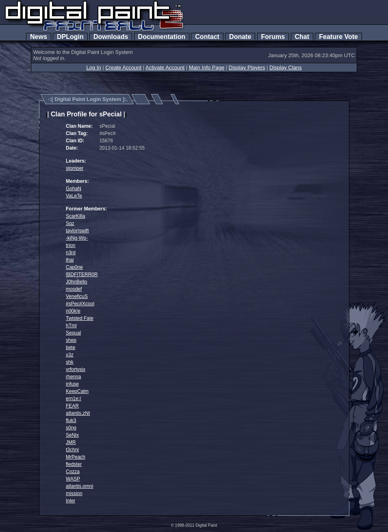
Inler (70, 501)
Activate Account (164, 67)
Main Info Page (206, 67)
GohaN (73, 188)
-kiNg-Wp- (77, 238)
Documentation (161, 36)
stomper (74, 168)
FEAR (72, 406)
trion (70, 245)
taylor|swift (77, 231)
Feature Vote (338, 36)
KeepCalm (77, 391)
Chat (302, 36)
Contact (207, 36)
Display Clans (285, 67)
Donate (240, 36)
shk (70, 362)
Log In (93, 67)
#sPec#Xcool (80, 304)
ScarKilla (75, 216)
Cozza (73, 471)
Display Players (247, 67)
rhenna (73, 377)
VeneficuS (77, 296)
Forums (273, 36)
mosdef (74, 289)
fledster (74, 464)
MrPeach (75, 457)
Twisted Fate (79, 318)
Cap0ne (74, 267)
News (38, 36)
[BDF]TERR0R (82, 274)
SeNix (72, 435)
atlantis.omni (79, 486)
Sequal (73, 333)
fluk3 (71, 420)
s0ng (71, 428)
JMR (71, 442)
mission (74, 493)
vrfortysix (75, 369)
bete (70, 347)
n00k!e (73, 311)
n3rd (71, 252)
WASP (73, 479)
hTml (71, 325)
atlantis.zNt (78, 413)
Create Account (123, 67)
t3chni (72, 450)
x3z (70, 355)
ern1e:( (73, 398)
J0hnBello (76, 282)
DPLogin (70, 36)
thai (70, 260)
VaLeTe (74, 196)
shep (71, 340)
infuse (72, 384)
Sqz (70, 223)
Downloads (111, 36)
